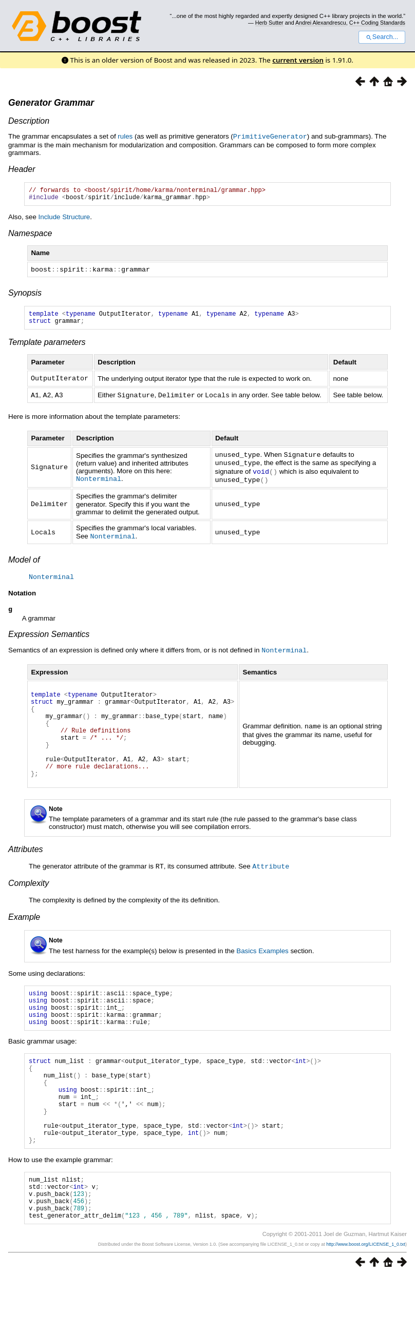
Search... (382, 37)
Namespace (30, 235)
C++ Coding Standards (377, 23)
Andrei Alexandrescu (320, 23)
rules (125, 136)
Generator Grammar (51, 103)
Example (24, 936)
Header (21, 168)
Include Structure (64, 219)
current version (298, 60)
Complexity (28, 902)
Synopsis (25, 295)
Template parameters (47, 347)
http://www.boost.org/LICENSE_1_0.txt (365, 1299)
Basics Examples (262, 970)
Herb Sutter (269, 23)
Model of (24, 561)
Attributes (25, 869)
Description (28, 121)
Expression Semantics (48, 636)
